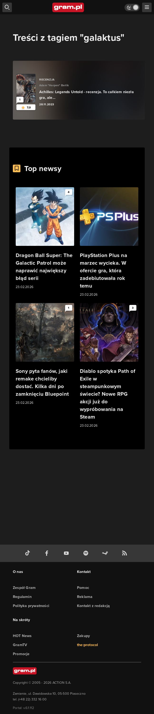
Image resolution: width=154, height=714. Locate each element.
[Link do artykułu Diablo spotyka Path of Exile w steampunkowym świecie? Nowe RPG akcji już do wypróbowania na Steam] (109, 365)
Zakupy (83, 635)
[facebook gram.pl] (48, 553)
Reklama (84, 596)
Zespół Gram (24, 587)
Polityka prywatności (31, 605)
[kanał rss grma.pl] (125, 553)
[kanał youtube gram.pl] (67, 553)
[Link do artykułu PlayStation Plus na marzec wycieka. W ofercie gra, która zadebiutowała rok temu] (109, 242)
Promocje (21, 654)
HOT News (22, 635)
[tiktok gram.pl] (28, 553)
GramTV (20, 645)
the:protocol (87, 645)
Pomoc (83, 587)
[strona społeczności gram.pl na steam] (106, 553)
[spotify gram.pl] (87, 553)
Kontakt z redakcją (93, 605)
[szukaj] (7, 7)
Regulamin (22, 596)
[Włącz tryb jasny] (132, 7)
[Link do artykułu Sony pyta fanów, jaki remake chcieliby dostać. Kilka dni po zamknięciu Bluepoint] (45, 354)
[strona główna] (68, 7)
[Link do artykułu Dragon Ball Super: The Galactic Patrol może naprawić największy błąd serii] (45, 238)
